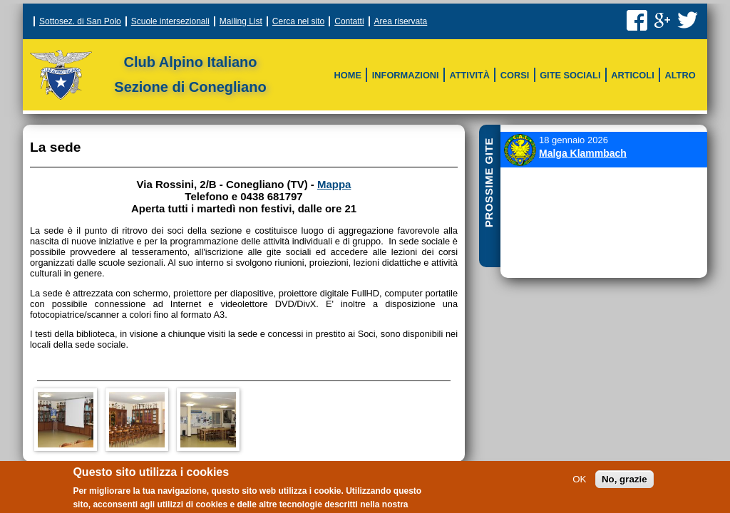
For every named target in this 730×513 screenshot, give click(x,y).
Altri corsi (388, 92)
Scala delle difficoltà (487, 65)
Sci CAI (337, 64)
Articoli (632, 75)
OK (579, 482)
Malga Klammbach (583, 153)
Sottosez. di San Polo (80, 21)
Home (347, 75)
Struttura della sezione (330, 64)
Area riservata (401, 21)
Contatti (349, 21)
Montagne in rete (569, 92)
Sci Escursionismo (365, 92)
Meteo (542, 65)
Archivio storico (473, 92)
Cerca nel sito (298, 21)
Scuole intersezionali (170, 21)
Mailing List (241, 21)
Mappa (334, 184)
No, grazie (624, 482)
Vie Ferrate (389, 65)
